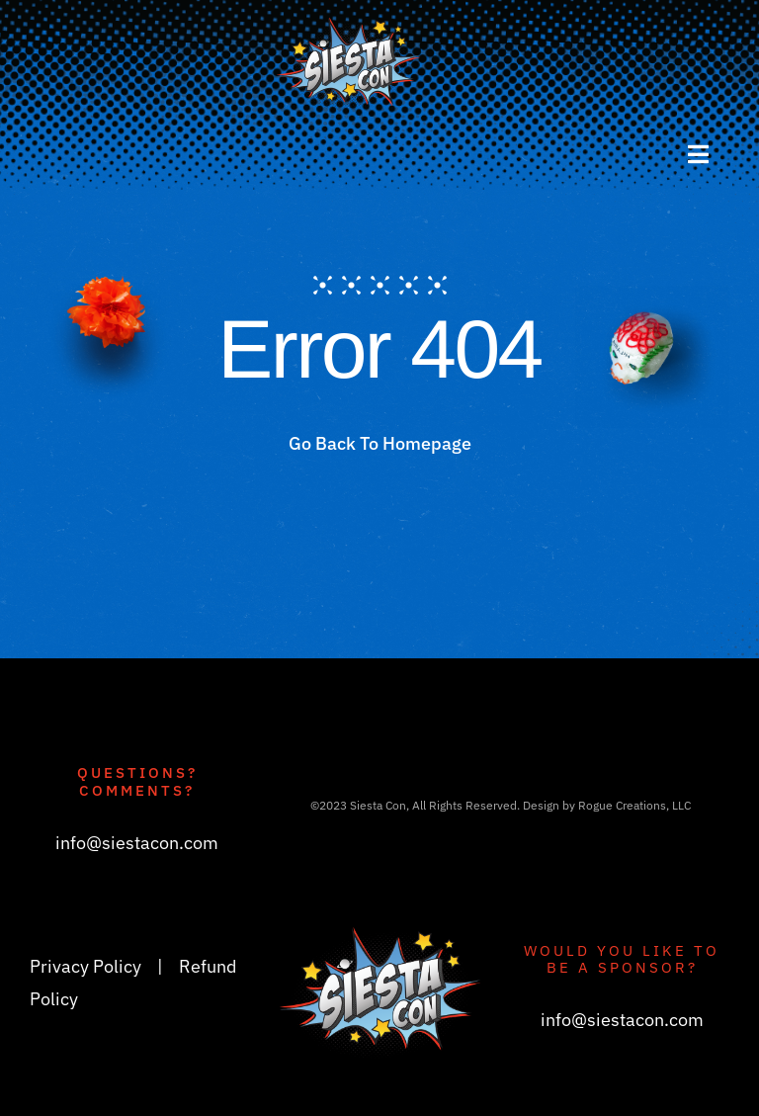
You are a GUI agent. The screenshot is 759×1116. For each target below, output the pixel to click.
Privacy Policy (85, 966)
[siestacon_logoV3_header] (349, 24)
